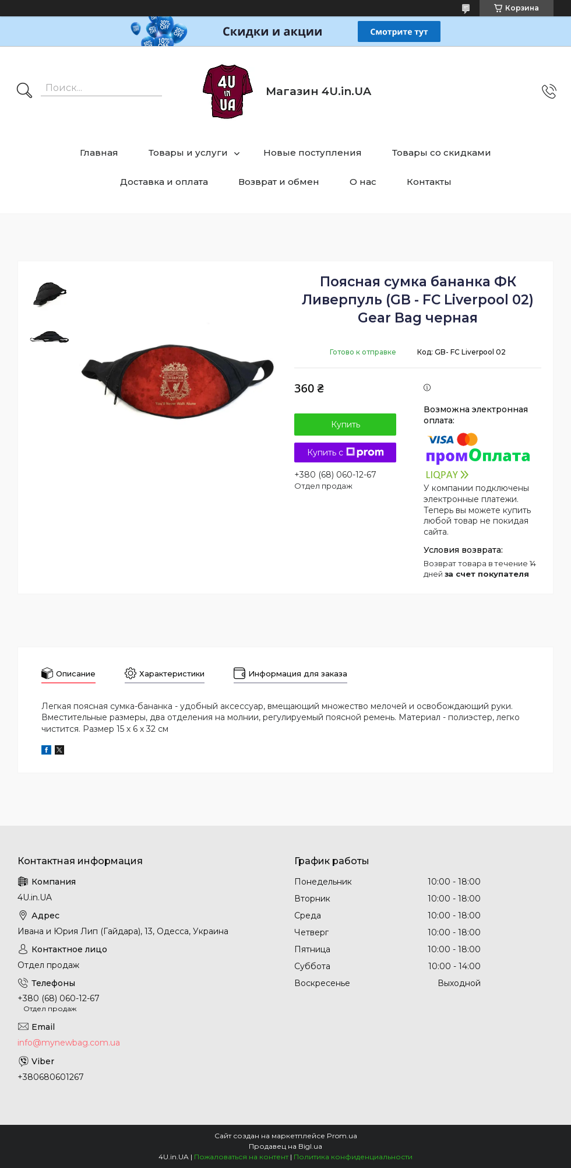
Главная (99, 152)
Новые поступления (312, 152)
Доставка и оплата (164, 181)
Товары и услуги (188, 152)
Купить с (345, 452)
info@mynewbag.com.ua (68, 1042)
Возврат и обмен (278, 181)
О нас (363, 181)
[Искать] (24, 91)
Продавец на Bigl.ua (285, 1146)
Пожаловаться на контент (241, 1156)
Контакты (429, 181)
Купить (345, 424)
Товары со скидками (441, 152)
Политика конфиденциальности (353, 1156)
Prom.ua (342, 1135)
